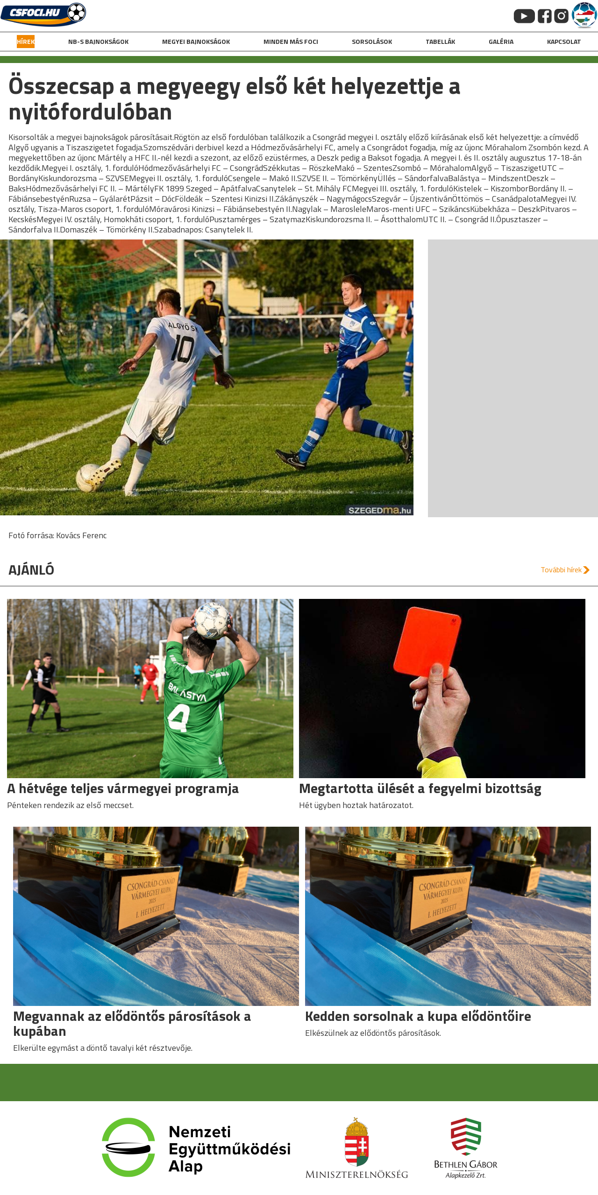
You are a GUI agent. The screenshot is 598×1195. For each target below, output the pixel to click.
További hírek (561, 569)
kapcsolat (564, 41)
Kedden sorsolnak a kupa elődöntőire (418, 1015)
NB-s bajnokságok (98, 41)
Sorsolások (372, 41)
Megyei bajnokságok (196, 41)
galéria (501, 41)
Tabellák (440, 41)
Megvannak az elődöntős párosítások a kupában (132, 1023)
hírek (26, 41)
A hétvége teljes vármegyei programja (123, 788)
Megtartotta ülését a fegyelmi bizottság (420, 788)
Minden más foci (290, 41)
